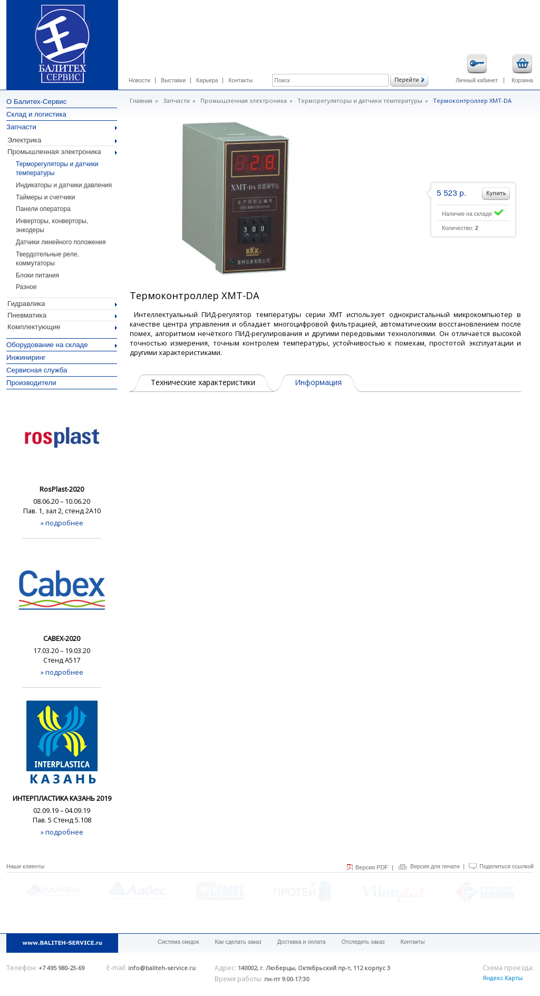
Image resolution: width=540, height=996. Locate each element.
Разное (26, 287)
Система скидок (178, 941)
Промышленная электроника (62, 152)
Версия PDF (371, 867)
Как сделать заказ (238, 941)
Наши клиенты (25, 866)
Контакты (240, 80)
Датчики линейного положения (61, 242)
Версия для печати (434, 866)
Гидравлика (62, 304)
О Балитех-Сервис (36, 102)
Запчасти (61, 127)
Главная (141, 100)
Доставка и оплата (301, 941)
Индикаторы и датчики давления (64, 185)
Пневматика (62, 315)
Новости (139, 80)
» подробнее (62, 523)
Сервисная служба (36, 370)
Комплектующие (62, 327)
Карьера (207, 80)
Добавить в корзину (496, 193)
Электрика (62, 140)
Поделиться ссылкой (506, 866)
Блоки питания (37, 275)
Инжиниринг (26, 357)
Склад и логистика (36, 114)
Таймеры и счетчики (45, 197)
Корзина (522, 68)
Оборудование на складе (61, 345)
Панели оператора (43, 209)
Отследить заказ (362, 941)
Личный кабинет (477, 68)
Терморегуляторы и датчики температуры (359, 100)
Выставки (173, 80)
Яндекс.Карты (503, 978)
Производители (31, 383)
